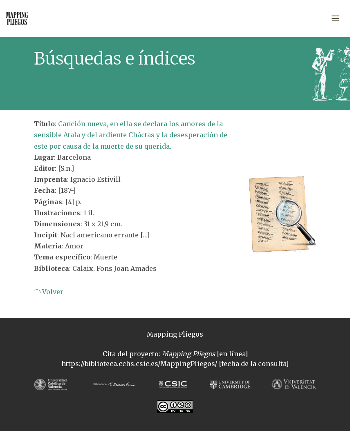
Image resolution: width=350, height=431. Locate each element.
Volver (51, 292)
